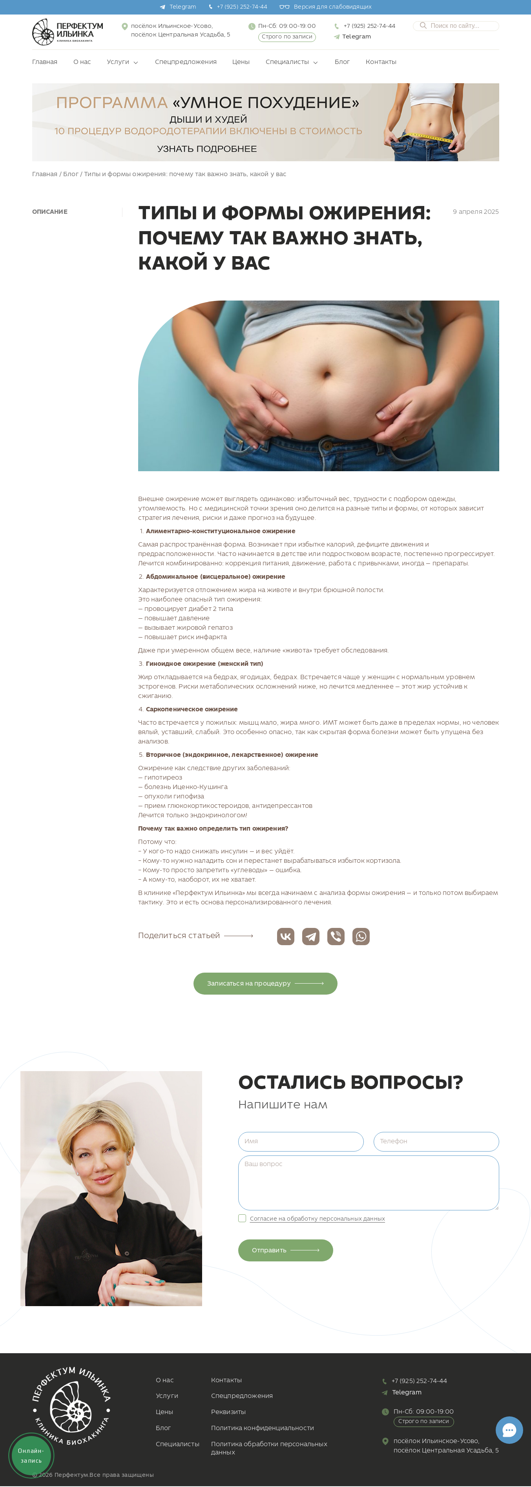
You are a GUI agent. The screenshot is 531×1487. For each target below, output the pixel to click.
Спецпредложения (186, 62)
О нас (82, 62)
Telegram (183, 7)
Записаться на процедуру (265, 984)
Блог (342, 62)
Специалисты (287, 62)
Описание (50, 212)
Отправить (286, 1251)
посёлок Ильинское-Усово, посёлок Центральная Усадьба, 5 (180, 31)
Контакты (381, 62)
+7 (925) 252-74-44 (242, 7)
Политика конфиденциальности (262, 1428)
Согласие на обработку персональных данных (317, 1219)
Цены (241, 62)
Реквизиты (228, 1412)
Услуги (118, 62)
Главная (45, 62)
